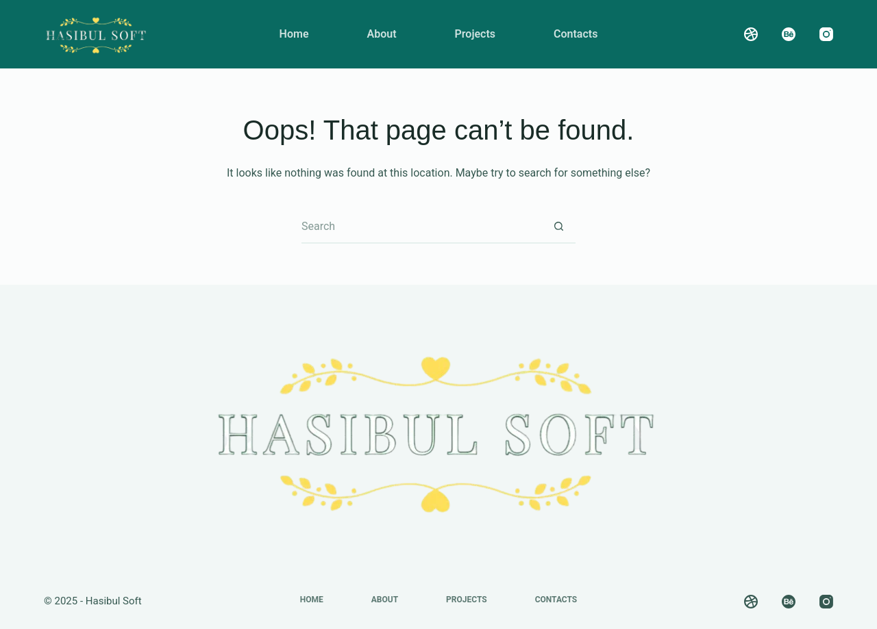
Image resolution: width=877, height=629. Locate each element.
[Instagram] (826, 34)
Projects (475, 33)
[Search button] (558, 226)
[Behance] (788, 34)
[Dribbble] (751, 34)
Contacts (575, 33)
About (381, 33)
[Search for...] (421, 226)
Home (294, 33)
